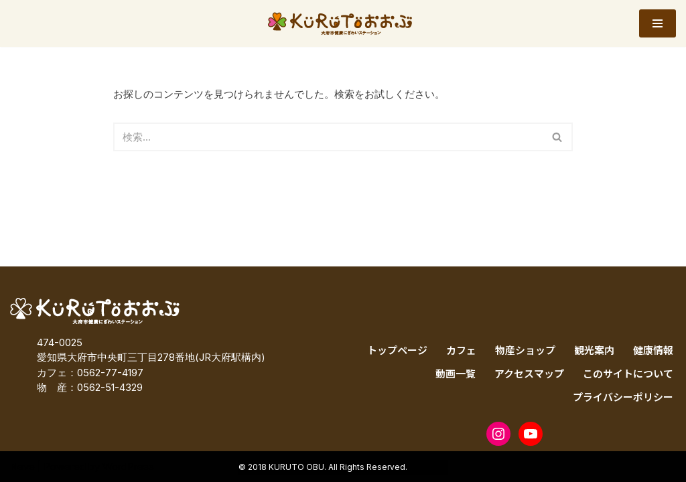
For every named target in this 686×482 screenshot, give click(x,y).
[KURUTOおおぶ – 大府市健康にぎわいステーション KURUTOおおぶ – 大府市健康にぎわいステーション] (343, 23)
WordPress (128, 466)
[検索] (328, 137)
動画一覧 (455, 373)
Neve (22, 466)
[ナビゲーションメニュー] (657, 23)
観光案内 (594, 350)
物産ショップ (525, 350)
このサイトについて (628, 373)
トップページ (397, 350)
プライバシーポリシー (623, 397)
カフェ (461, 350)
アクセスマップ (529, 373)
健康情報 (653, 350)
